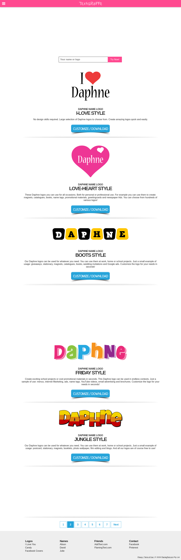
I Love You (30, 544)
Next (116, 524)
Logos (29, 541)
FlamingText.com (103, 547)
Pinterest (133, 547)
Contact (133, 541)
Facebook (134, 544)
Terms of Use (148, 557)
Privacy (140, 557)
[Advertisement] (90, 32)
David (63, 547)
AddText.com (100, 544)
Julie (62, 551)
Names (64, 541)
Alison (63, 544)
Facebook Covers (34, 551)
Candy (28, 547)
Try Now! (114, 59)
